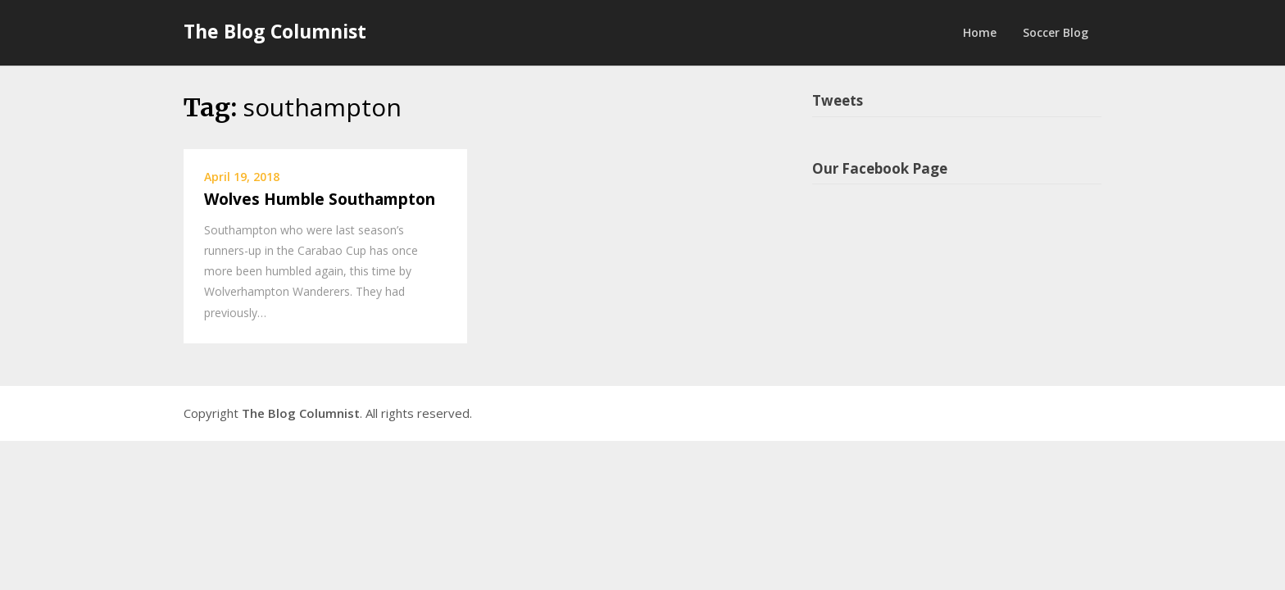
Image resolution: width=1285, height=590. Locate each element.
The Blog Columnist (275, 31)
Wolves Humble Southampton (319, 199)
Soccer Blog (1055, 32)
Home (980, 32)
